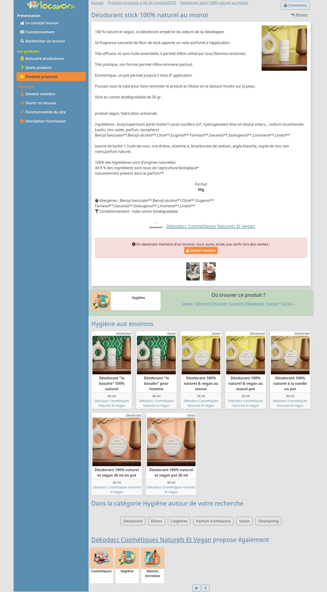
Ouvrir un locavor (38, 102)
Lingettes (179, 521)
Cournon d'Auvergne (246, 303)
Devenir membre (37, 93)
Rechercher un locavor (42, 41)
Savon (244, 521)
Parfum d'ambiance (213, 521)
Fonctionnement (37, 31)
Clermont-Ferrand (211, 303)
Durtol (286, 303)
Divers (156, 521)
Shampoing (268, 521)
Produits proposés (38, 76)
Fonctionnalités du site (43, 112)
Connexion (295, 5)
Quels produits (36, 67)
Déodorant (132, 521)
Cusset (272, 303)
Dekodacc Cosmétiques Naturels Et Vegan (151, 540)
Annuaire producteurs (42, 58)
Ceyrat (187, 303)
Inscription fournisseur (43, 121)
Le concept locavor (39, 22)
